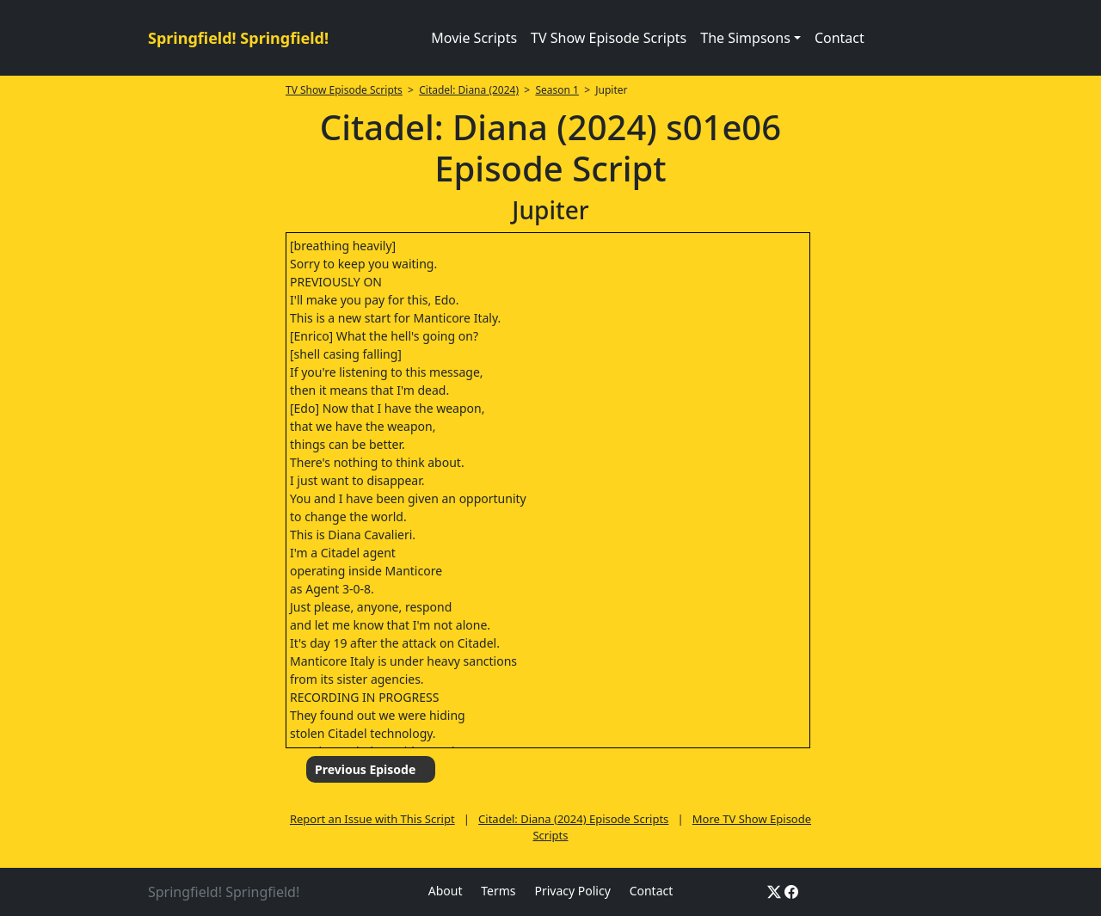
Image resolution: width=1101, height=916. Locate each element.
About (445, 890)
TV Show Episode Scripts (608, 37)
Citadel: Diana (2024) (469, 90)
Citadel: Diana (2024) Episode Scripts (573, 819)
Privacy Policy (572, 890)
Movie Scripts (474, 37)
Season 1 (557, 90)
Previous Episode (365, 769)
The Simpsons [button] (745, 37)
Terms (498, 890)
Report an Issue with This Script (372, 819)
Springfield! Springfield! (238, 38)
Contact (839, 37)
